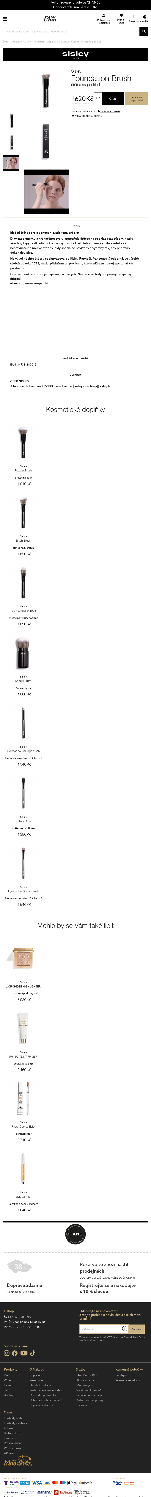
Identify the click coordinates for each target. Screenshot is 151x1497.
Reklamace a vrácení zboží (46, 1390)
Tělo (6, 1390)
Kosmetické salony (128, 1380)
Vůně (7, 1380)
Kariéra (8, 1438)
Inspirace (82, 1405)
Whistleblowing (14, 1448)
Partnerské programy (89, 1400)
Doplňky (9, 1395)
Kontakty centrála (15, 1423)
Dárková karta (85, 1380)
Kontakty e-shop (14, 1418)
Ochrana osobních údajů (45, 1400)
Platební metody (40, 1385)
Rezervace (36, 1380)
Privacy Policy (138, 1337)
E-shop (9, 1311)
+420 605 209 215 (19, 1317)
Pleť (6, 1375)
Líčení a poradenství (89, 1395)
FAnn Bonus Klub (87, 1375)
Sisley (76, 70)
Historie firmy (13, 1433)
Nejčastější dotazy (41, 1405)
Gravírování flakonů (88, 1390)
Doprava (34, 1375)
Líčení (8, 1385)
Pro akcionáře (13, 1443)
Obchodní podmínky (42, 1395)
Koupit (113, 99)
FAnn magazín (85, 1385)
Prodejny (121, 1375)
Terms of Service (92, 1339)
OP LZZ (9, 1453)
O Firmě (9, 1428)
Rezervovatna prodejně (136, 98)
